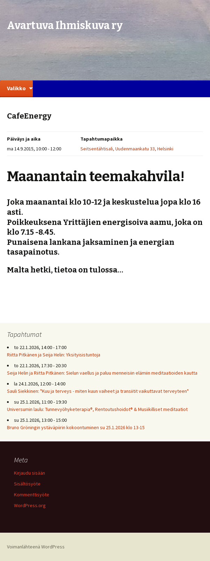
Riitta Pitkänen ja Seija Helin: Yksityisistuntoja (53, 354)
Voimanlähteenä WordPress (36, 547)
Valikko (16, 88)
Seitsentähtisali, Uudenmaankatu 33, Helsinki (126, 148)
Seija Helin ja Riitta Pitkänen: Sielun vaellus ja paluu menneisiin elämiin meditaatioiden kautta (102, 373)
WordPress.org (30, 505)
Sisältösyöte (27, 484)
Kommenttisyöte (31, 494)
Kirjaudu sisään (29, 473)
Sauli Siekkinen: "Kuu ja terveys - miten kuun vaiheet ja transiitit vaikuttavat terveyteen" (98, 391)
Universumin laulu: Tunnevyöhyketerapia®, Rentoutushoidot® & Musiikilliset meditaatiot (97, 409)
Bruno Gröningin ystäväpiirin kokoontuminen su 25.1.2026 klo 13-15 (76, 427)
